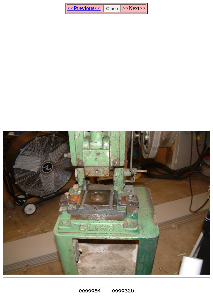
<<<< (84, 8)
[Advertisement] (108, 69)
